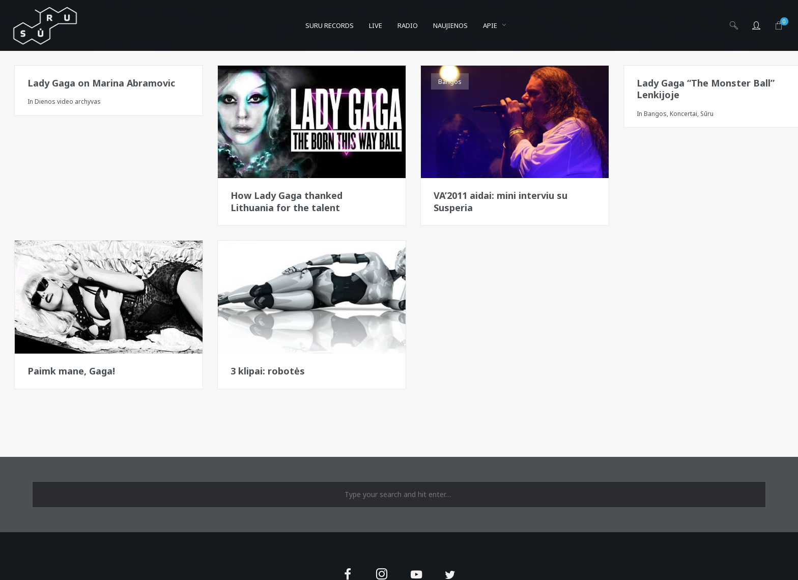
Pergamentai (51, 256)
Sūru (707, 113)
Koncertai (683, 113)
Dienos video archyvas (68, 101)
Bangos (247, 81)
